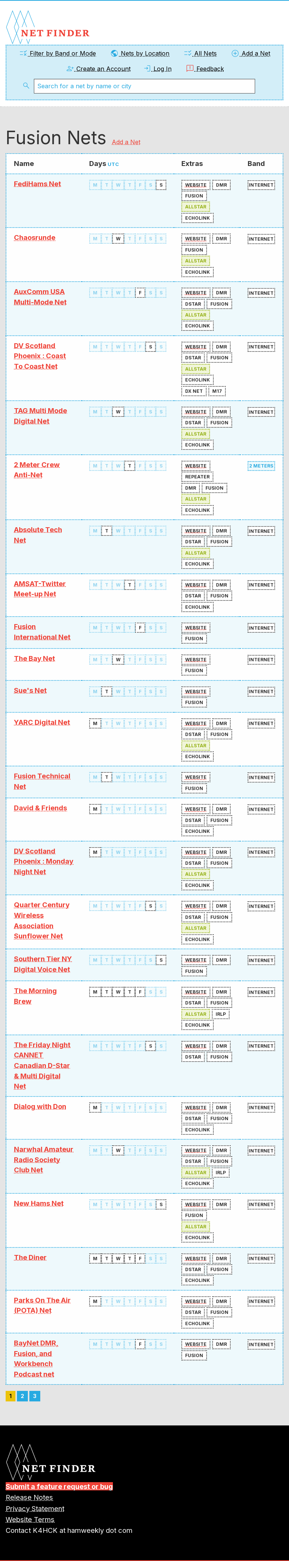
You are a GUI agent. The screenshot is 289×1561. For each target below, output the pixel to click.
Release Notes (29, 1497)
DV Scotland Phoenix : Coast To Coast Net (40, 355)
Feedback (205, 68)
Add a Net (250, 53)
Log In (157, 68)
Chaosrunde (34, 237)
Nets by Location (139, 53)
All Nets (200, 53)
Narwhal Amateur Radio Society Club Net (43, 1159)
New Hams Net (39, 1203)
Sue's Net (30, 690)
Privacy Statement (35, 1508)
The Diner (30, 1257)
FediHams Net (37, 183)
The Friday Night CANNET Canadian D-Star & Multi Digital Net (42, 1065)
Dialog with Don (40, 1106)
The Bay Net (34, 658)
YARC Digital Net (42, 722)
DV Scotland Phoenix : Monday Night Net (43, 861)
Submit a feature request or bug (59, 1486)
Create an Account (98, 68)
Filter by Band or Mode (57, 53)
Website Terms (30, 1519)
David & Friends (40, 808)
